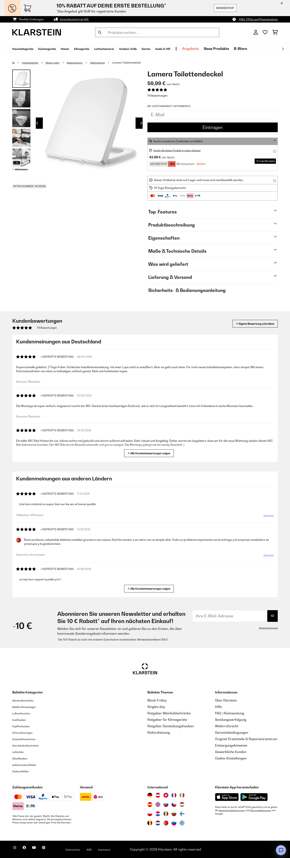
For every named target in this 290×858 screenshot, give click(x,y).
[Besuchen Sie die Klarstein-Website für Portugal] (166, 823)
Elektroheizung (158, 732)
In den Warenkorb (263, 161)
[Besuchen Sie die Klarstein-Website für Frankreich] (174, 795)
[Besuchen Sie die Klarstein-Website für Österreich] (157, 795)
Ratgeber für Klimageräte (167, 720)
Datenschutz (87, 849)
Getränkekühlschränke (29, 745)
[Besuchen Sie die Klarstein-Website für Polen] (149, 813)
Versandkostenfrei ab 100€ (77, 19)
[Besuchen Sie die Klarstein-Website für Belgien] (149, 823)
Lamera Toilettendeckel (145, 62)
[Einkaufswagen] (275, 32)
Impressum (125, 849)
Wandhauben (22, 758)
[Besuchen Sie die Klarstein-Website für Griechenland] (182, 823)
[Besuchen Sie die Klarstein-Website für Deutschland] (149, 795)
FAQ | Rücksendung (229, 713)
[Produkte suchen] (157, 32)
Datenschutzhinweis (267, 627)
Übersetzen (267, 516)
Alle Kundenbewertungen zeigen (150, 453)
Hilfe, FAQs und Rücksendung (258, 19)
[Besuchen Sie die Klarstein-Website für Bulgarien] (174, 813)
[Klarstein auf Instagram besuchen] (16, 850)
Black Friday (157, 700)
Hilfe (218, 707)
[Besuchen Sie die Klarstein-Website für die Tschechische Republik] (174, 804)
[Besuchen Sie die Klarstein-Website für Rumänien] (166, 813)
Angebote (237, 48)
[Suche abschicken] (99, 32)
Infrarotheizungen (25, 732)
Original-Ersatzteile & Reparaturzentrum (246, 739)
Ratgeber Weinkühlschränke (169, 713)
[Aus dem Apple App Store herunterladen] (227, 797)
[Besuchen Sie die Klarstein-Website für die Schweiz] (166, 795)
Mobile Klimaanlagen (28, 707)
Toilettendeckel (113, 62)
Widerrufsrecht (226, 726)
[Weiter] (283, 49)
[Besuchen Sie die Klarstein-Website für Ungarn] (182, 804)
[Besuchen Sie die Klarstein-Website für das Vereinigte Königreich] (157, 804)
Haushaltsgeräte (33, 62)
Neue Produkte (263, 48)
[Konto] (256, 32)
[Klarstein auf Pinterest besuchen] (55, 850)
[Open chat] (281, 850)
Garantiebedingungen (231, 732)
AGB (107, 849)
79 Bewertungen (157, 95)
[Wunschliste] (265, 32)
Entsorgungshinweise (231, 745)
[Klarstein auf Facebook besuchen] (29, 850)
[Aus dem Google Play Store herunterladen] (254, 797)
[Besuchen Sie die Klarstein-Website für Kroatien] (157, 813)
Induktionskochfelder (28, 765)
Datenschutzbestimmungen (234, 810)
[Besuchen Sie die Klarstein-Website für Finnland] (182, 813)
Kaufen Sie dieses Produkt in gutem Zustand (182, 150)
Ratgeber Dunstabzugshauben (170, 726)
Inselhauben (21, 720)
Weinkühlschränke (26, 700)
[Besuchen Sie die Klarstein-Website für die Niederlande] (157, 823)
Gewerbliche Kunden (230, 752)
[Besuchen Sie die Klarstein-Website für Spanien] (149, 804)
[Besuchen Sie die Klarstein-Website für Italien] (182, 795)
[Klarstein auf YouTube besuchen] (42, 850)
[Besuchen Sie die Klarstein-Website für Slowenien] (174, 823)
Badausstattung (86, 62)
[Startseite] (17, 62)
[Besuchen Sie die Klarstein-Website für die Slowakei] (166, 804)
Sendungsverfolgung (230, 720)
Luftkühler (20, 752)
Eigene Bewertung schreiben (247, 323)
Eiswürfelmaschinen (27, 739)
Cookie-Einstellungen (231, 758)
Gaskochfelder (23, 771)
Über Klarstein (226, 700)
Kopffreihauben (24, 726)
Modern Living (60, 62)
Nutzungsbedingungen (227, 813)
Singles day (156, 707)
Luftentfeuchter (24, 713)
